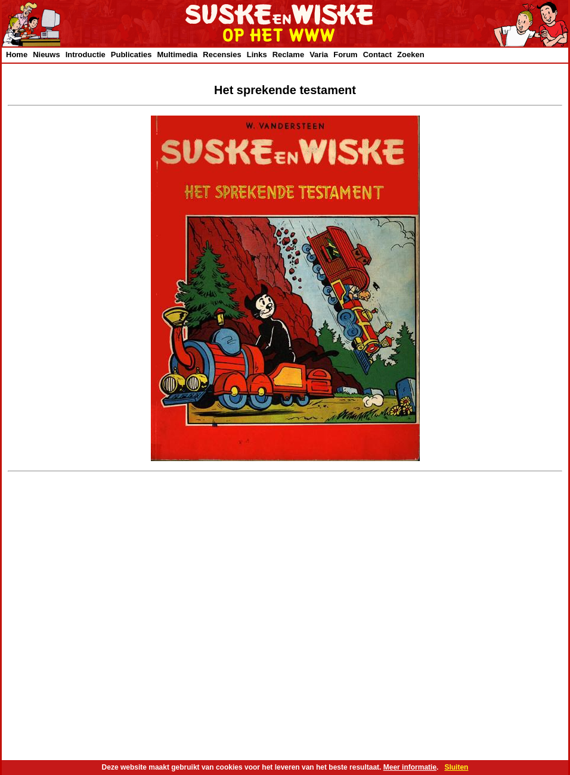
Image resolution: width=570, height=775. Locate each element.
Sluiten (456, 767)
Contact (377, 54)
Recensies (222, 54)
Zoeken (411, 54)
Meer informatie (409, 767)
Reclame (288, 54)
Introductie (86, 54)
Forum (345, 54)
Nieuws (46, 54)
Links (257, 54)
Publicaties (131, 54)
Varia (318, 54)
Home (16, 54)
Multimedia (177, 54)
